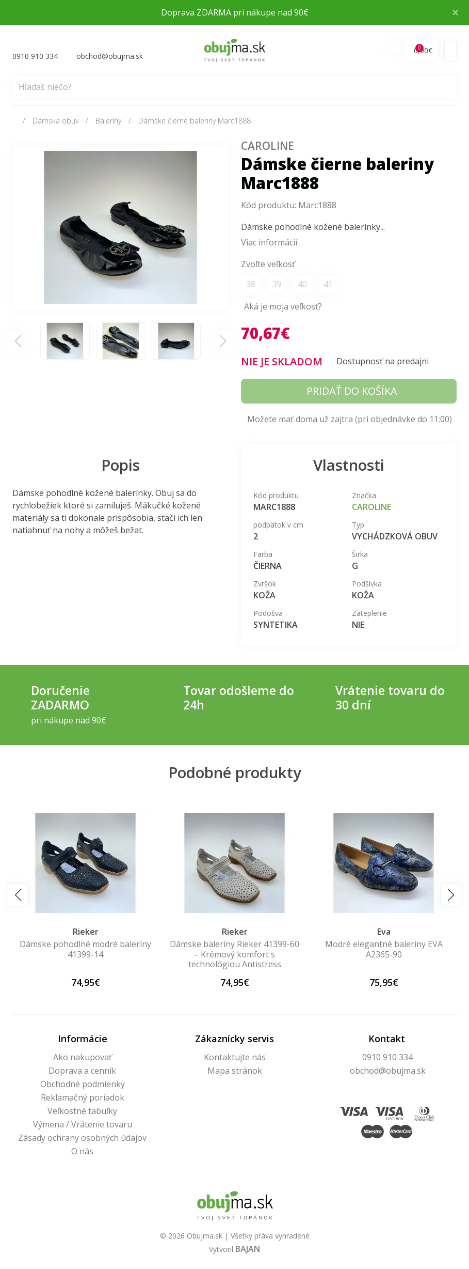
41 (328, 285)
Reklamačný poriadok (82, 1098)
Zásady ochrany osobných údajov (82, 1138)
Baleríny (108, 122)
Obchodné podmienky (82, 1085)
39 (276, 285)
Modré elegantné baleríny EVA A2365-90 (384, 950)
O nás (82, 1152)
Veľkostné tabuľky (82, 1112)
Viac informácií (269, 244)
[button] (18, 896)
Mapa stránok (234, 1071)
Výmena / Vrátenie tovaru (82, 1125)
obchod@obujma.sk (388, 1071)
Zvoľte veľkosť (268, 265)
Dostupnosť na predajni (382, 362)
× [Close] (455, 12)
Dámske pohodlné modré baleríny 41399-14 (85, 950)
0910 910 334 (387, 1058)
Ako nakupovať (82, 1058)
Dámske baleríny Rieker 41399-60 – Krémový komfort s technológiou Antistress (234, 955)
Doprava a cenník (82, 1071)
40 (302, 285)
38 (250, 285)
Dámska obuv (55, 122)
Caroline (270, 146)
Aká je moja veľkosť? (283, 308)
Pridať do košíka (351, 392)
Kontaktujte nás (235, 1058)
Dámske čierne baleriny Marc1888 (194, 122)
